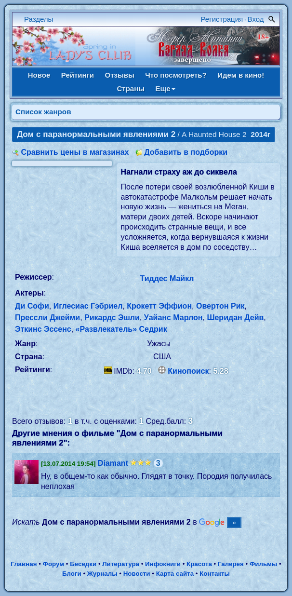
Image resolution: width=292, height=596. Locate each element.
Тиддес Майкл (167, 278)
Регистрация (222, 19)
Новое (39, 75)
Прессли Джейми (47, 317)
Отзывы (119, 75)
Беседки (83, 564)
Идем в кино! (240, 75)
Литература (120, 564)
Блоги (71, 573)
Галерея (231, 564)
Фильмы (263, 564)
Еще (165, 88)
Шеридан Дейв (235, 317)
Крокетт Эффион (159, 306)
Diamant (113, 463)
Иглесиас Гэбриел (88, 306)
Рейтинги (77, 75)
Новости (136, 573)
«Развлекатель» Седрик (121, 329)
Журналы (102, 573)
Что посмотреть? (175, 75)
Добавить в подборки (185, 152)
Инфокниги (163, 564)
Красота (199, 564)
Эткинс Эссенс (43, 329)
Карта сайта (175, 573)
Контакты (214, 573)
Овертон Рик (220, 306)
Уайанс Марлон (173, 317)
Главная (24, 564)
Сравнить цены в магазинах (75, 152)
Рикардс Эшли (112, 317)
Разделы (38, 19)
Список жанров (43, 112)
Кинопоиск (188, 371)
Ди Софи (32, 306)
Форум (54, 564)
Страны (131, 88)
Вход (256, 19)
